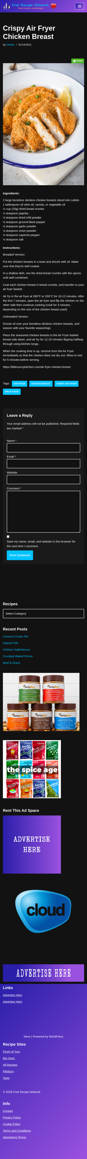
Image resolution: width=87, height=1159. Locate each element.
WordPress (56, 1036)
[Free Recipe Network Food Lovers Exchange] (30, 6)
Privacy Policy (12, 1117)
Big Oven (9, 1058)
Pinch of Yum (11, 1051)
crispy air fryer (66, 383)
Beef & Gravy (11, 662)
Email (11, 456)
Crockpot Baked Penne (18, 656)
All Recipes (10, 1064)
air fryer (19, 383)
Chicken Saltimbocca (16, 649)
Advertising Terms (14, 1137)
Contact (8, 1111)
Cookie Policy (11, 1124)
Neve (27, 1036)
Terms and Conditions (17, 1130)
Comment (14, 488)
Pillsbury (8, 1071)
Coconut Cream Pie (15, 636)
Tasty (6, 1078)
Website (12, 472)
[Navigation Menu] (79, 6)
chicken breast (41, 383)
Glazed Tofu (10, 643)
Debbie (10, 44)
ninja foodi (12, 391)
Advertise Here (12, 995)
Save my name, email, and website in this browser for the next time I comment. (41, 544)
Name (11, 440)
